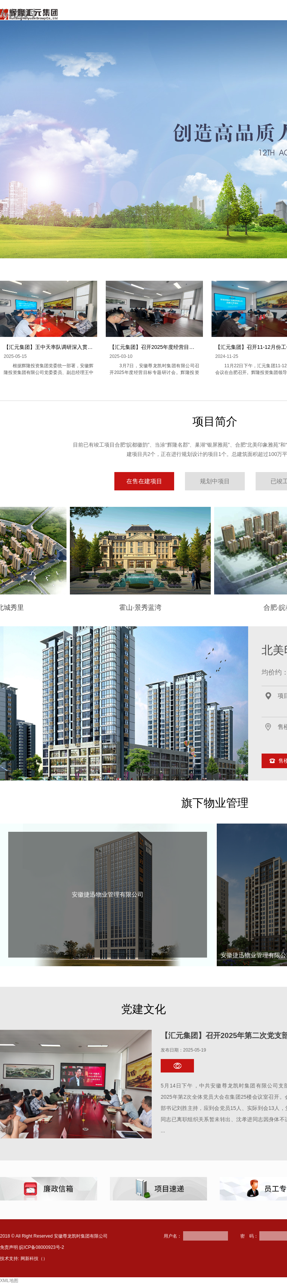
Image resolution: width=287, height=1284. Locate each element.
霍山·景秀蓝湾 (64, 607)
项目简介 (200, 16)
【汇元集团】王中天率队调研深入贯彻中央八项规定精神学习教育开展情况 (90, 347)
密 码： (249, 1236)
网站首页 (110, 16)
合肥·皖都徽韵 (208, 607)
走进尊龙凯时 (155, 16)
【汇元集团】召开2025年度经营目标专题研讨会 (164, 347)
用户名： (173, 1236)
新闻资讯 (238, 16)
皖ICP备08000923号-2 (41, 1247)
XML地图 (9, 1280)
